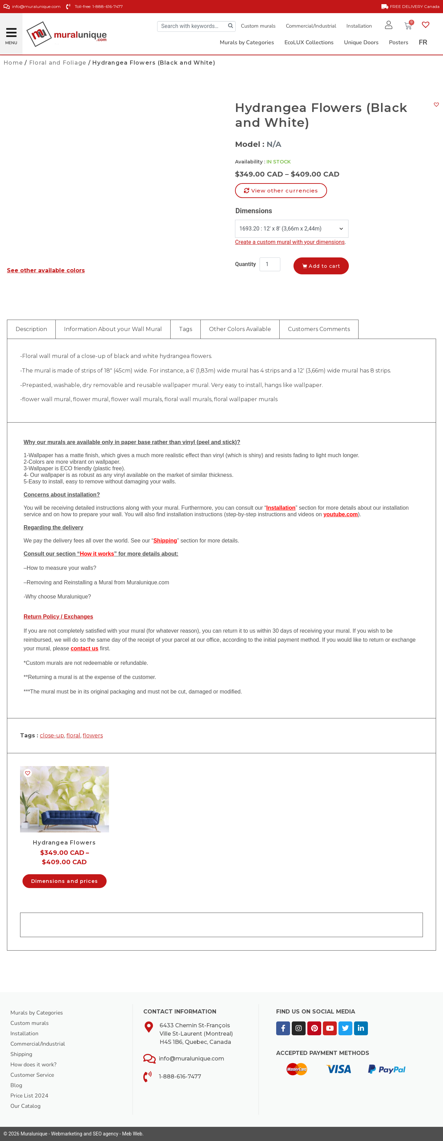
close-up (52, 735)
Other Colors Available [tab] (240, 329)
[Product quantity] (270, 264)
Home (13, 62)
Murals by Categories (37, 1013)
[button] (11, 29)
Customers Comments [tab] (319, 329)
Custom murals (258, 25)
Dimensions (253, 211)
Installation (359, 25)
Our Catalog (25, 1106)
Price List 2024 (29, 1096)
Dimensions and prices (64, 881)
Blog (16, 1085)
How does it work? (33, 1064)
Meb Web (132, 1134)
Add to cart (325, 266)
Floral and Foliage (58, 62)
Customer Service (32, 1075)
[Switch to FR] (423, 42)
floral (73, 735)
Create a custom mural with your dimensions (290, 242)
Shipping (21, 1054)
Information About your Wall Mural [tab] (113, 329)
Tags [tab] (185, 329)
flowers (93, 735)
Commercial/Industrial (311, 25)
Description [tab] (31, 329)
